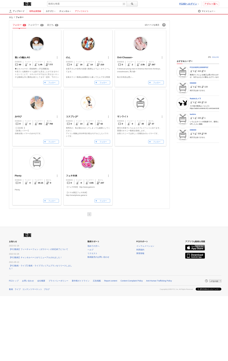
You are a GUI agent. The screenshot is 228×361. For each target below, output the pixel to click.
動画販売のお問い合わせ (98, 257)
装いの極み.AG (22, 57)
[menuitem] (52, 11)
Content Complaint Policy (132, 281)
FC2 (16, 3)
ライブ (18, 289)
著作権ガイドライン (81, 281)
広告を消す (215, 57)
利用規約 (140, 250)
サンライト (122, 116)
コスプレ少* (72, 116)
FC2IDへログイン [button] (189, 4)
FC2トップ (14, 281)
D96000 (193, 130)
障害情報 (140, 253)
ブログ (47, 289)
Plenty (18, 175)
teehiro (193, 114)
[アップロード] (17, 11)
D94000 (193, 83)
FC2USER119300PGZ (199, 67)
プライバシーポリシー (58, 281)
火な (11, 17)
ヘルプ (90, 250)
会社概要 (41, 281)
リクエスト (92, 253)
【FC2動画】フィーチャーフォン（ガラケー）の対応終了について (38, 249)
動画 (11, 289)
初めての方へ (93, 246)
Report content (110, 281)
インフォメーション (145, 246)
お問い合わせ (28, 281)
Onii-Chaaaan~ (125, 57)
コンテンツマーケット (32, 289)
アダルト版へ (211, 4)
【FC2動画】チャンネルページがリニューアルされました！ (35, 257)
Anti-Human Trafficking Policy (159, 281)
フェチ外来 (71, 175)
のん (68, 57)
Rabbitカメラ (195, 98)
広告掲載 (97, 281)
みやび (18, 116)
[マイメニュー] (207, 11)
